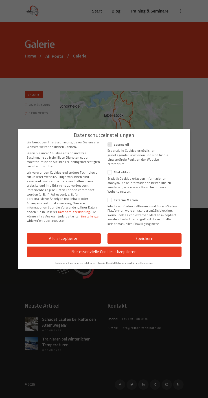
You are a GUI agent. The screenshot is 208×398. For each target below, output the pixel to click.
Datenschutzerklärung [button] (127, 263)
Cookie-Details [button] (106, 263)
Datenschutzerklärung (74, 211)
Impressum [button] (147, 263)
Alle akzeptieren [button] (63, 238)
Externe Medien (124, 200)
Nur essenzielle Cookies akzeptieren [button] (104, 252)
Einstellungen (91, 216)
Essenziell (119, 144)
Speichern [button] (144, 238)
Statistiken (120, 172)
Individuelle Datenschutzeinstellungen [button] (75, 263)
